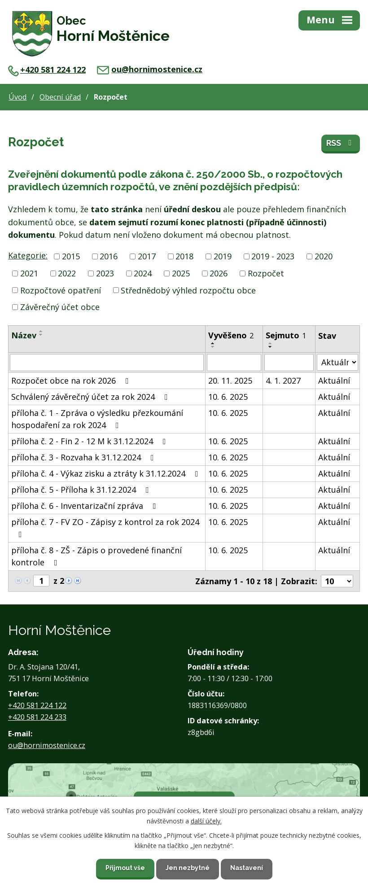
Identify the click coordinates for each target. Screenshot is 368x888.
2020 (324, 256)
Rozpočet (266, 273)
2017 (147, 256)
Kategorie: (28, 255)
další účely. (206, 820)
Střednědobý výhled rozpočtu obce (188, 289)
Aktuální (334, 380)
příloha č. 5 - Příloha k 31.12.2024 (82, 489)
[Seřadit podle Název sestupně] (41, 335)
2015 (71, 256)
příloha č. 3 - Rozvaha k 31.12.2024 (84, 457)
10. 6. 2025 (228, 396)
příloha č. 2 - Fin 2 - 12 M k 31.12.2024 (90, 441)
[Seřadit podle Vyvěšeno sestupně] (213, 347)
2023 (105, 273)
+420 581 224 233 (37, 717)
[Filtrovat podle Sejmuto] (289, 362)
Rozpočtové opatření (60, 289)
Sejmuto (286, 335)
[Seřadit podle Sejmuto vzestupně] (271, 343)
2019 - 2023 (272, 256)
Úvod (17, 97)
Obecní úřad (60, 97)
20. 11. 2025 (230, 380)
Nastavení (246, 867)
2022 (67, 273)
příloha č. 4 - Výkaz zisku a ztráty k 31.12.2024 (106, 473)
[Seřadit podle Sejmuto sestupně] (271, 347)
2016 (109, 256)
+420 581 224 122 (47, 69)
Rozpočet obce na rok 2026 (71, 380)
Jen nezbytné (188, 867)
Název (23, 335)
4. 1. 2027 (283, 380)
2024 (143, 273)
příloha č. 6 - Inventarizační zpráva (85, 505)
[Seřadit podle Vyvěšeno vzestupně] (213, 343)
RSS (340, 143)
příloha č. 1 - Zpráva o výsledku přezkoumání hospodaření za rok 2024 (97, 418)
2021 (29, 273)
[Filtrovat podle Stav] (337, 362)
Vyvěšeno (231, 335)
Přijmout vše (125, 867)
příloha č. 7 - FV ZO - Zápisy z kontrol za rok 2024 (105, 527)
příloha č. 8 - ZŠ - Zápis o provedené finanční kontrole (96, 556)
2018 (184, 256)
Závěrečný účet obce (60, 307)
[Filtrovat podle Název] (107, 362)
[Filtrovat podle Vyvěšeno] (234, 362)
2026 (219, 273)
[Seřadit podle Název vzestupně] (41, 331)
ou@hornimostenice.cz (149, 69)
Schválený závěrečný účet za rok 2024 (91, 396)
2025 (181, 273)
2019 (223, 256)
